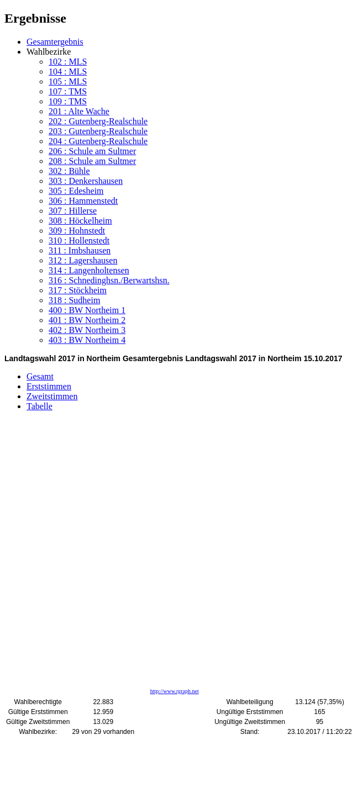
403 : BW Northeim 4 (87, 340)
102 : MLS (68, 61)
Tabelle (39, 406)
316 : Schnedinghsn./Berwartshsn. (109, 280)
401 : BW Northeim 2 (87, 320)
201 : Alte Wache (79, 111)
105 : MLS (68, 81)
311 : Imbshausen (79, 250)
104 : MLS (68, 71)
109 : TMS (68, 101)
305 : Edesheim (76, 190)
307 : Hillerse (73, 210)
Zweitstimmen (52, 396)
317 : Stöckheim (78, 290)
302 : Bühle (69, 171)
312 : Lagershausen (83, 260)
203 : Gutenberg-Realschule (98, 131)
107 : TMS (68, 91)
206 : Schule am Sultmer (92, 151)
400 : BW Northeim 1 (87, 310)
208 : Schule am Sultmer (92, 161)
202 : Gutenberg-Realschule (98, 121)
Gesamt (40, 376)
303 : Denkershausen (86, 181)
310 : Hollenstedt (79, 240)
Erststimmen (49, 386)
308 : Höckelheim (80, 220)
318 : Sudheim (74, 300)
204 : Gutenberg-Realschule (98, 141)
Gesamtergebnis (55, 41)
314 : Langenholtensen (89, 270)
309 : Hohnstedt (77, 230)
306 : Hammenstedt (83, 200)
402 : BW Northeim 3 (87, 330)
